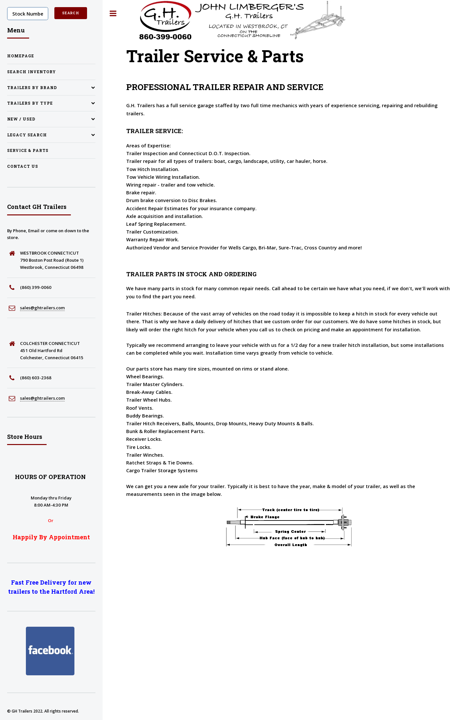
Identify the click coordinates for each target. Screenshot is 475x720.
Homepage (20, 55)
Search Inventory (31, 71)
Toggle (113, 13)
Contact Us (22, 166)
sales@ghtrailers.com (42, 308)
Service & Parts (28, 150)
